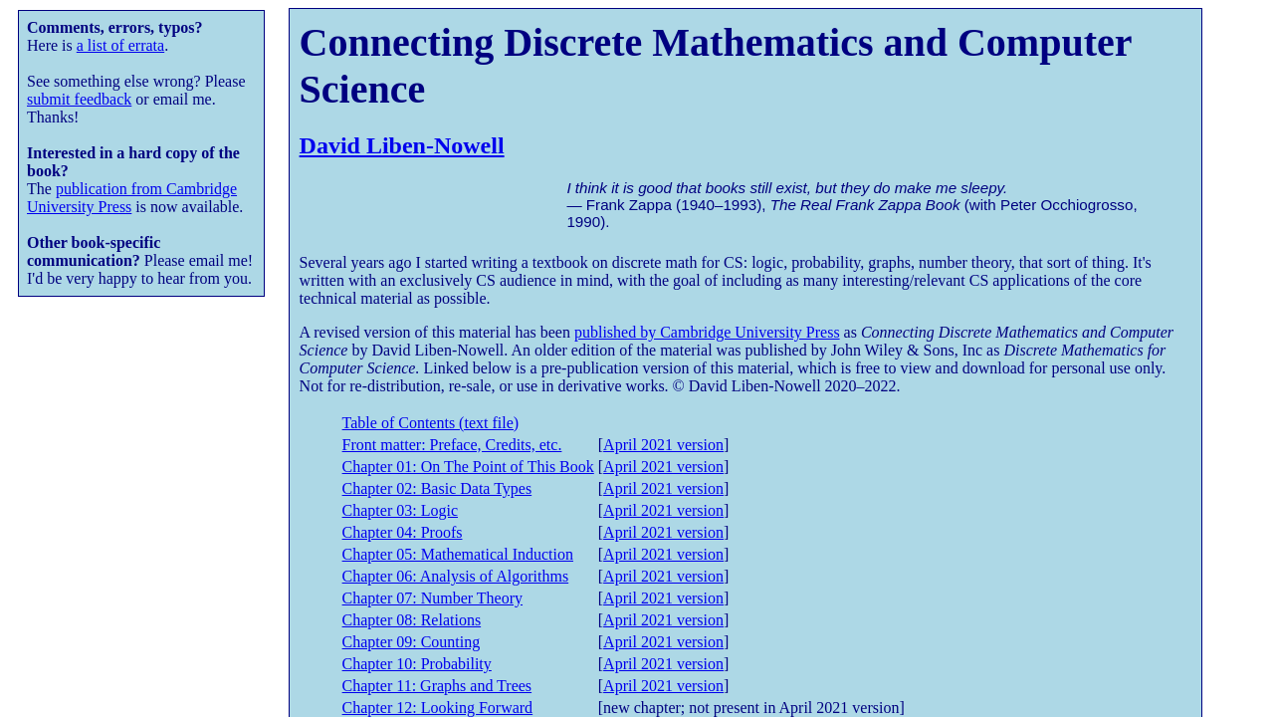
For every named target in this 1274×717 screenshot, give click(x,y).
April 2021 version (663, 444)
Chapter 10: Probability (417, 663)
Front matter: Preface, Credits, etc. (452, 444)
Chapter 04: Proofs (402, 532)
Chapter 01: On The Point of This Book (468, 466)
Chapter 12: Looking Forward (437, 707)
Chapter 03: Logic (400, 510)
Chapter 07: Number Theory (432, 598)
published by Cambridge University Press (707, 332)
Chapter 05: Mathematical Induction (457, 554)
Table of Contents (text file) (431, 422)
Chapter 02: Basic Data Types (437, 488)
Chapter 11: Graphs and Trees (437, 685)
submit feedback (79, 99)
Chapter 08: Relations (412, 619)
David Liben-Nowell (402, 145)
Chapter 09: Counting (411, 641)
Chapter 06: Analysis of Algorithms (455, 576)
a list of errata (120, 45)
